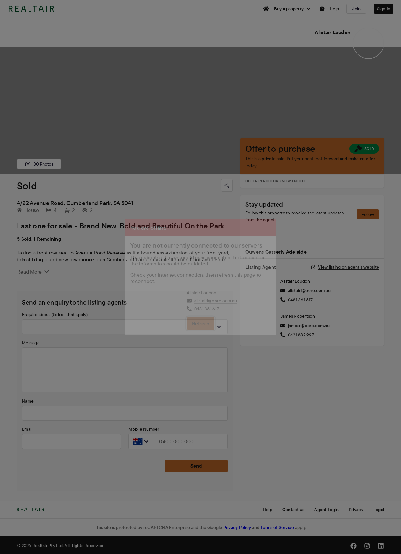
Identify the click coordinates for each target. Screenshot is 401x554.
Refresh (200, 323)
